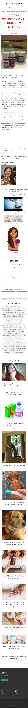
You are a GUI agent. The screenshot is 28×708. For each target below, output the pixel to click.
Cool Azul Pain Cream (10, 322)
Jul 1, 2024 (14, 467)
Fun (5, 337)
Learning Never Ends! (14, 252)
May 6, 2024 (14, 580)
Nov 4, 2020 (14, 213)
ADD (7, 306)
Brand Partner (6, 312)
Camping (4, 314)
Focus (16, 333)
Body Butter (24, 31)
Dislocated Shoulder (11, 325)
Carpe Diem (18, 314)
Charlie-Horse (21, 316)
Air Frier (14, 306)
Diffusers (4, 325)
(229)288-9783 (6, 675)
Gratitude (5, 339)
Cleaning (7, 320)
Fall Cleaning (14, 329)
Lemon (3, 348)
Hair (23, 339)
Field (23, 331)
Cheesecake (6, 318)
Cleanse (11, 320)
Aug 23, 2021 (14, 254)
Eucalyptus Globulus (13, 327)
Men (11, 352)
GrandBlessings (17, 337)
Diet (23, 323)
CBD (5, 316)
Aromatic (8, 310)
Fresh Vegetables (14, 335)
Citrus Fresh (22, 318)
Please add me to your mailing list (14, 289)
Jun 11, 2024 (14, 506)
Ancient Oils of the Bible (6, 308)
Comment (14, 277)
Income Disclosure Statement (20, 342)
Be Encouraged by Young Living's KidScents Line (14, 223)
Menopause (21, 352)
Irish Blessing (19, 344)
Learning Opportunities (20, 346)
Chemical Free (12, 318)
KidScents (8, 346)
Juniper (24, 344)
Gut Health (19, 339)
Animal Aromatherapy (17, 308)
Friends (20, 335)
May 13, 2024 (14, 546)
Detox (20, 323)
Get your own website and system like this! (14, 705)
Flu (13, 333)
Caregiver (13, 314)
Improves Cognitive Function (7, 342)
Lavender (12, 346)
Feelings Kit (18, 331)
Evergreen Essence (21, 327)
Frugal (24, 335)
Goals (12, 337)
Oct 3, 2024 (14, 388)
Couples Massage (18, 322)
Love (25, 348)
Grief (10, 339)
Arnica (3, 310)
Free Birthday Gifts (6, 335)
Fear (23, 329)
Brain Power (23, 310)
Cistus (17, 318)
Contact (5, 679)
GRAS (22, 337)
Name (14, 267)
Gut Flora (13, 339)
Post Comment (14, 291)
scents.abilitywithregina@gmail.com (8, 676)
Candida (8, 314)
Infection (4, 344)
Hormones (13, 340)
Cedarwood (14, 316)
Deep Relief (15, 323)
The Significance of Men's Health (14, 465)
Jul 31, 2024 (14, 397)
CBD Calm (9, 316)
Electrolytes (18, 325)
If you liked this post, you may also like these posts (14, 195)
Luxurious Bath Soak (20, 350)
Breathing (12, 312)
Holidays (8, 340)
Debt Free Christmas (8, 323)
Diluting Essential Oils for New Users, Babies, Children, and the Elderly (14, 604)
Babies (12, 310)
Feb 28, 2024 (14, 224)
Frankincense (20, 333)
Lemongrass (8, 348)
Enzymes (23, 325)
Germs (8, 337)
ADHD (10, 306)
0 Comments (14, 33)
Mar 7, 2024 (14, 631)
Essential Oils (5, 327)
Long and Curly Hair (19, 348)
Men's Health (15, 352)
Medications (6, 352)
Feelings (13, 331)
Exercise (5, 329)
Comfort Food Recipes (18, 320)
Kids (4, 346)
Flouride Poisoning (7, 333)
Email (14, 272)
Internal (13, 344)
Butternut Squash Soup (19, 312)
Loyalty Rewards (12, 350)
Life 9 (13, 348)
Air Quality (19, 306)
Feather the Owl (7, 331)
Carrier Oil (24, 314)
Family (19, 329)
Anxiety (24, 308)
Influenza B (9, 344)
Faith (10, 329)
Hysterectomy (19, 340)
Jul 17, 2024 (14, 428)
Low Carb (5, 350)
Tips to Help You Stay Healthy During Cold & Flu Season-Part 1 (14, 211)
